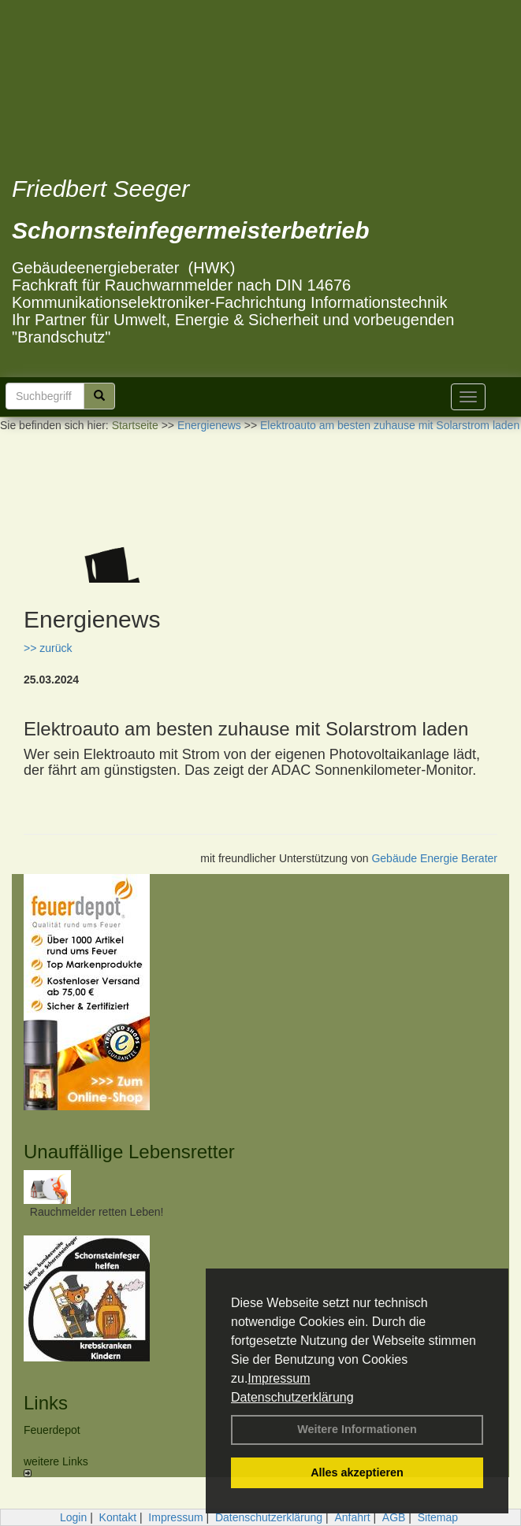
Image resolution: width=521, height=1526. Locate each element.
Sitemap (438, 1517)
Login (73, 1517)
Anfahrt (352, 1517)
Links (46, 1402)
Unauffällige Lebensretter (129, 1151)
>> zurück (48, 648)
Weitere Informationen (357, 1429)
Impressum (278, 1378)
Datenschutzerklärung (292, 1397)
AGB (394, 1517)
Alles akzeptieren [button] (357, 1472)
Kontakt (117, 1517)
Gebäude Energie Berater (434, 858)
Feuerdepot (52, 1430)
